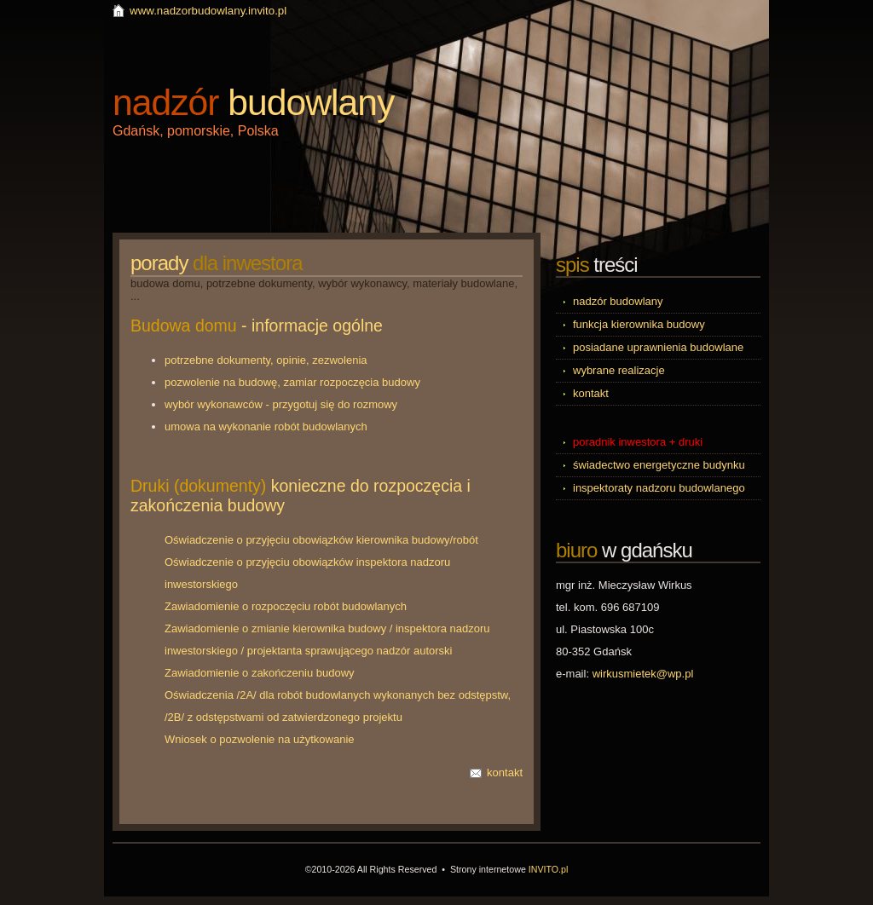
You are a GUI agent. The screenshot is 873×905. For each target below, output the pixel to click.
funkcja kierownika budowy (639, 324)
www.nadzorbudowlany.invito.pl (208, 10)
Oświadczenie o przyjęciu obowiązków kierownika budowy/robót (321, 539)
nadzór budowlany (618, 301)
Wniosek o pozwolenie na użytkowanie (260, 739)
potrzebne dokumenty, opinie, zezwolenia (266, 360)
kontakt (505, 772)
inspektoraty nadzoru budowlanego (659, 487)
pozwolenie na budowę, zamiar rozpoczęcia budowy (292, 382)
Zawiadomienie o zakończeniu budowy (260, 672)
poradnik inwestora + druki (637, 441)
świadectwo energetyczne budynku (659, 464)
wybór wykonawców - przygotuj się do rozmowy (281, 404)
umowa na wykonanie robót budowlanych (266, 426)
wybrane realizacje (619, 370)
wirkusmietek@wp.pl (643, 673)
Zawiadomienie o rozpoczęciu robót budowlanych (286, 606)
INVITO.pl (549, 869)
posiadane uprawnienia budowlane (658, 347)
